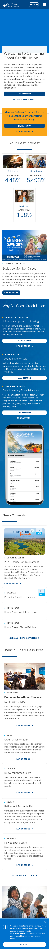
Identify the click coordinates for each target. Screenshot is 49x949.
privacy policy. (19, 933)
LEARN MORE (23, 131)
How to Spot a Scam (15, 842)
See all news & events (23, 638)
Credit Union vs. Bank (16, 739)
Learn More (24, 94)
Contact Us (23, 418)
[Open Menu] (44, 4)
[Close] (45, 922)
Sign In (34, 4)
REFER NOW (24, 126)
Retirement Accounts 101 (18, 806)
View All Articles (23, 875)
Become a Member (23, 99)
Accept (24, 944)
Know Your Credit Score (17, 772)
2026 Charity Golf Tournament (21, 562)
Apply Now (24, 341)
